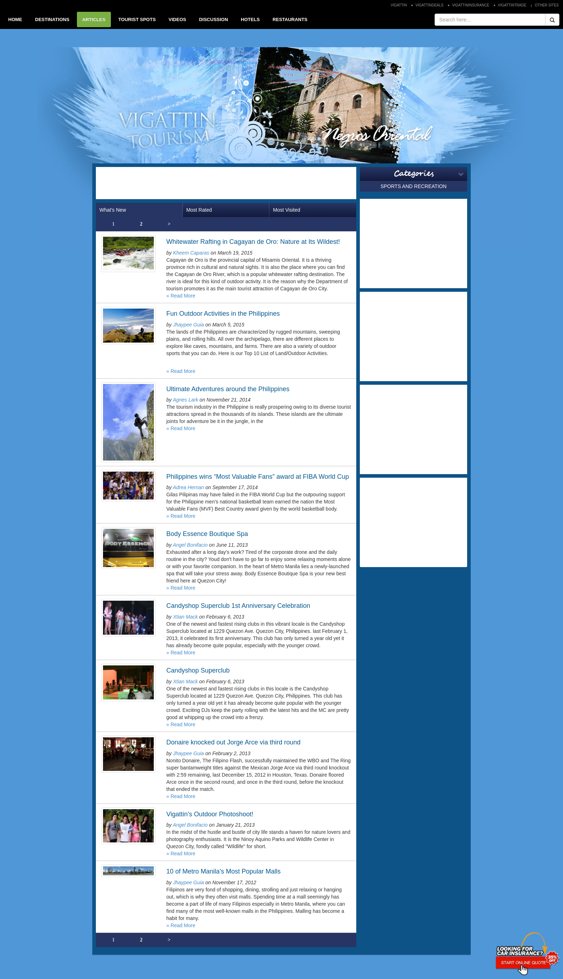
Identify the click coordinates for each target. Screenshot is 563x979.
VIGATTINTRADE (512, 5)
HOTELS (250, 19)
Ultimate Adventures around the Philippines (227, 389)
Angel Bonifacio (190, 545)
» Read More (180, 296)
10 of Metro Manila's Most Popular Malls (223, 871)
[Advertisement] (226, 183)
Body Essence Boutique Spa (207, 533)
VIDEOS (177, 19)
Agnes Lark (185, 400)
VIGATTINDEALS (430, 5)
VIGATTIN (399, 5)
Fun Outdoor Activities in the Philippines (223, 313)
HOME (15, 19)
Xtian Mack (185, 617)
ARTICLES (94, 19)
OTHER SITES (547, 5)
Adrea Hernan (188, 487)
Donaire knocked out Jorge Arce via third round (233, 742)
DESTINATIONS (52, 19)
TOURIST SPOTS (137, 19)
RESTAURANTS (290, 19)
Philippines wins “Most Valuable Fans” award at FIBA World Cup (257, 476)
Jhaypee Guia (188, 325)
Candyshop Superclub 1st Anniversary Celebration (238, 605)
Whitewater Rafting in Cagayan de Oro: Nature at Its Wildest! (253, 241)
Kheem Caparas (191, 253)
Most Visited (286, 210)
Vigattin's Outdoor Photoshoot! (209, 814)
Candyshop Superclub (198, 670)
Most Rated (199, 210)
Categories (414, 174)
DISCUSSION (213, 19)
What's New (112, 210)
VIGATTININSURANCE (470, 5)
